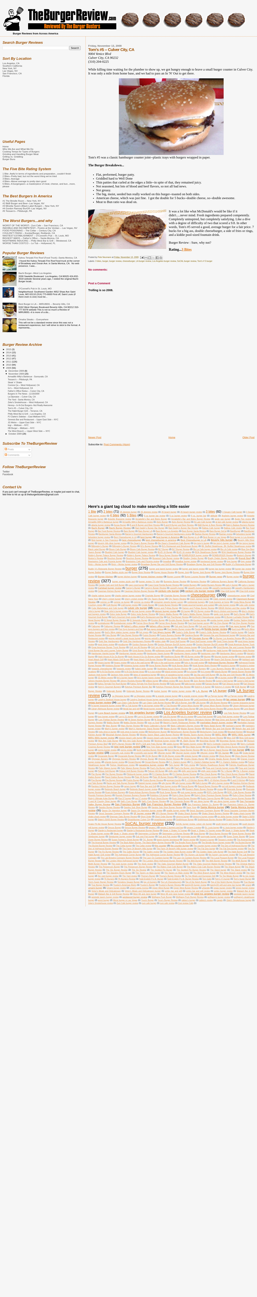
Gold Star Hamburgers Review (137, 641)
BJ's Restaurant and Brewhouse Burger (180, 546)
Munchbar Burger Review (231, 741)
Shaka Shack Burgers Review (215, 813)
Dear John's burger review (116, 611)
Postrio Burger (132, 780)
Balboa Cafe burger (211, 528)
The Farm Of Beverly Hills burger (137, 849)
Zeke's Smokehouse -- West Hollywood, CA (28, 402)
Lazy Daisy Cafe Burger (128, 703)
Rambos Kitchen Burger (243, 783)
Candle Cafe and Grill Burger (112, 585)
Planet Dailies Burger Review (118, 777)
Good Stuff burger (178, 641)
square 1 (153, 828)
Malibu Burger (113, 723)
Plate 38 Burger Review (163, 777)
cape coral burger (136, 585)
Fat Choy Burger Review (243, 623)
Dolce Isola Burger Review (143, 614)
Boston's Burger (244, 555)
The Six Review (139, 870)
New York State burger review (159, 747)
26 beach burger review (191, 512)
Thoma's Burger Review (170, 876)
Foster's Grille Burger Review (212, 632)
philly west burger (189, 771)
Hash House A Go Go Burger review (144, 657)
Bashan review (225, 534)
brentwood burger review (211, 561)
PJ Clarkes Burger (160, 774)
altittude (213, 516)
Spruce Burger (114, 828)
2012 (9, 358)
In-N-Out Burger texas (134, 672)
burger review (115, 261)
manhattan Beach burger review (216, 722)
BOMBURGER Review (222, 555)
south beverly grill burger (227, 824)
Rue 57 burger (124, 798)
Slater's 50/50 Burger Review (111, 819)
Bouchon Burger (114, 558)
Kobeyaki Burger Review (138, 691)
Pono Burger (226, 777)
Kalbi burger (175, 684)
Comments (12, 455)
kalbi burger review (193, 684)
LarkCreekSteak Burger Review (208, 700)
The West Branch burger (204, 873)
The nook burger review (122, 864)
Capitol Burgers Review (211, 585)
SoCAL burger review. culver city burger (194, 824)
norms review (126, 750)
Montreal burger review (165, 741)
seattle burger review (176, 811)
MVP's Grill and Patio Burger (149, 744)
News (179, 747)
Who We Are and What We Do (18, 149)
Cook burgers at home (219, 602)
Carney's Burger (133, 588)
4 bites (114, 515)
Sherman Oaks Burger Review (123, 817)
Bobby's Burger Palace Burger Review (105, 555)
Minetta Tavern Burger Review (197, 735)
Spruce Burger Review (135, 828)
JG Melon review (105, 678)
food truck (236, 629)
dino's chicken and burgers (226, 611)
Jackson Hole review (120, 675)
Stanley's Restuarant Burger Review (143, 830)
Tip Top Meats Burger (229, 876)
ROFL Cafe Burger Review (239, 792)
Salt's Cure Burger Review (153, 801)
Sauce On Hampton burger (114, 811)
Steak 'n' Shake (15, 382)
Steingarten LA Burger (148, 834)
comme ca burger (122, 602)
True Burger (249, 882)
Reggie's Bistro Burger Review (199, 789)
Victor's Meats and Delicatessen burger (143, 891)
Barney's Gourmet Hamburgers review (174, 534)
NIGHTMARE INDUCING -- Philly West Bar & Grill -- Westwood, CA (37, 240)
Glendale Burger (200, 638)
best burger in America (167, 537)
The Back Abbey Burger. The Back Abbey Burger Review (145, 843)
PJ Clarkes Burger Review (184, 774)
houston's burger (228, 666)
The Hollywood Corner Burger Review (163, 855)
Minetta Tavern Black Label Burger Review (159, 735)
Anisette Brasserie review (119, 519)
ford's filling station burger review (120, 632)
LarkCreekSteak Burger (179, 700)
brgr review (246, 561)
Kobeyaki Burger (114, 691)
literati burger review (152, 709)
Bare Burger (129, 531)
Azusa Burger (120, 525)
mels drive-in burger (107, 732)
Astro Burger (162, 522)
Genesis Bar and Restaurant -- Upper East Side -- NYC (33, 419)
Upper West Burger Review (185, 888)
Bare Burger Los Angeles (167, 531)
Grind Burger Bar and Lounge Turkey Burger (108, 650)
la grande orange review (193, 696)
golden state (160, 641)
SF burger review (142, 813)
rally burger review (183, 783)
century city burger (168, 590)
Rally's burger (201, 783)
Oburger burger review (186, 753)
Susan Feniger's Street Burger (125, 840)
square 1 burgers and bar (171, 828)
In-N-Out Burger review (110, 672)
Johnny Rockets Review (131, 681)
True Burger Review (100, 885)
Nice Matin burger (194, 747)
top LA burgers (150, 882)
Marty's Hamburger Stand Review (144, 729)
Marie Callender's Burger (155, 726)
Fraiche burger (237, 632)
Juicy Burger (184, 681)
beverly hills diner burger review (112, 543)
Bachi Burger (98, 528)
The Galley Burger (131, 852)
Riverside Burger (234, 789)
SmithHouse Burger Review (209, 819)
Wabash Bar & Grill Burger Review (113, 894)
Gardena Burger (192, 635)
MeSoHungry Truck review (212, 732)
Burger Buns (9, 159)
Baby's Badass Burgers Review (240, 525)
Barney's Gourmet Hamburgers (139, 534)
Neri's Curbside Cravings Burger (222, 744)
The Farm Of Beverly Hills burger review (175, 849)
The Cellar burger (124, 846)
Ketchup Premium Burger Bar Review (173, 687)
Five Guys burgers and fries (130, 629)
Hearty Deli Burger (201, 659)
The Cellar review (143, 846)
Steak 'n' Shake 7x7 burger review (206, 830)
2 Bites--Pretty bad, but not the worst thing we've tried (30, 176)
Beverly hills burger (222, 539)
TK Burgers (109, 879)
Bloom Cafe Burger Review (142, 549)
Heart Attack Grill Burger (119, 659)
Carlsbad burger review (110, 588)
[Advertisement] (134, 405)
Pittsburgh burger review (137, 774)
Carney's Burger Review (155, 588)
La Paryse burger (216, 696)
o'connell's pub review (120, 753)
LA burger (220, 690)
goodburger (123, 644)
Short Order (146, 817)
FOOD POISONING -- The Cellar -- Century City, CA (29, 230)
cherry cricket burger (111, 599)
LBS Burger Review (218, 703)
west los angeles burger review (211, 893)
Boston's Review (95, 558)
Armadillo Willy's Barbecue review (137, 522)
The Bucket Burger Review (100, 846)
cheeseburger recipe (237, 596)
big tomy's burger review (224, 543)
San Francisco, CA (12, 73)
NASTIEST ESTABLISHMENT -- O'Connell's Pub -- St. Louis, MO (36, 235)
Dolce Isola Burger (118, 614)
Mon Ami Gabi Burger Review (136, 741)
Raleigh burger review (148, 783)
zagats (220, 900)
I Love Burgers (199, 669)
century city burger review (199, 590)
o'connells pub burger (144, 753)
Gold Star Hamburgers (109, 641)
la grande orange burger (167, 696)
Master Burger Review (191, 729)
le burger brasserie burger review (106, 706)
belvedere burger (244, 534)
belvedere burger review (99, 537)
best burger (146, 537)
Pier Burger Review (114, 774)
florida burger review (215, 629)
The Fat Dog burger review (231, 849)
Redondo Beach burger (115, 789)
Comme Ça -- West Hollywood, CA (24, 385)
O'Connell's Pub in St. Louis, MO (35, 288)
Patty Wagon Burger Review (133, 768)
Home (172, 437)
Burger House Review (164, 572)
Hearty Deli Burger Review (226, 659)
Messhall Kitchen (235, 732)
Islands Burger (221, 672)
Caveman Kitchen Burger (109, 591)
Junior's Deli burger (224, 681)
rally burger (166, 783)
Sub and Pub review (167, 836)
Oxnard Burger (134, 762)
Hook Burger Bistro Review (204, 666)
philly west (173, 771)
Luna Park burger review (228, 717)
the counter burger (180, 845)
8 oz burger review (178, 516)
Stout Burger (199, 834)
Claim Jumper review (222, 599)
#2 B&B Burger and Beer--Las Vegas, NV (23, 203)
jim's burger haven (125, 678)
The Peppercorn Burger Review (138, 867)
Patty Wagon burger (108, 768)
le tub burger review (151, 706)
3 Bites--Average (11, 178)
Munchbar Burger (208, 741)
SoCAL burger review (186, 261)
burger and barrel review (193, 569)
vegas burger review (222, 888)
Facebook (8, 474)
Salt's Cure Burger (129, 801)
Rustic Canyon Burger (211, 798)
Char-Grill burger (228, 591)
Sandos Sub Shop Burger (136, 807)
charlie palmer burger (101, 596)
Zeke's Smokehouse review (100, 903)
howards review (123, 669)
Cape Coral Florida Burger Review (163, 585)
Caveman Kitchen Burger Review (139, 591)
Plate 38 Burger (142, 777)
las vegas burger (235, 699)
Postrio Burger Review (153, 780)
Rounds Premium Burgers (100, 795)
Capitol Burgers (190, 585)
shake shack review (97, 817)
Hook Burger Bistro (180, 666)
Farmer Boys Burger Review (171, 623)
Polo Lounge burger (187, 777)
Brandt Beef (245, 558)
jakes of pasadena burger (145, 675)
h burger (199, 650)
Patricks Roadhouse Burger (212, 765)
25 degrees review (149, 512)
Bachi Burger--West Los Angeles (35, 273)
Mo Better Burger (189, 738)
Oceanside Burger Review (129, 756)
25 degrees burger (128, 512)
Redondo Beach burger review (143, 789)
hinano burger (104, 663)
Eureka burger (199, 620)
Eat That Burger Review (178, 617)
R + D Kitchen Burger (194, 780)
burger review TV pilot (149, 582)
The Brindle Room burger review (216, 843)
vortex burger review (223, 891)
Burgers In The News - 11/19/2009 (23, 394)
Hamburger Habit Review (243, 650)
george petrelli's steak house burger (124, 638)
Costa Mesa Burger (242, 602)
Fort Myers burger (162, 632)
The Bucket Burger (242, 843)
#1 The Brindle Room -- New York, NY (22, 200)
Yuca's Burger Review (168, 900)
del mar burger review (141, 611)
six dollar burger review (228, 817)
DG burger (185, 611)
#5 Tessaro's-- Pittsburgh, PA (17, 211)
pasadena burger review (151, 765)
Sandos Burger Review (109, 807)
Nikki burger (210, 747)
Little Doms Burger (187, 709)
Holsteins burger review (134, 666)
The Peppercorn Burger (109, 867)
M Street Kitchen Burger (139, 720)
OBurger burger (164, 753)
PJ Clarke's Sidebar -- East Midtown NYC (27, 416)
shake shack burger (242, 813)
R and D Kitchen (237, 780)
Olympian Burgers (100, 759)
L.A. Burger (202, 691)
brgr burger (232, 561)
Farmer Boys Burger (145, 623)
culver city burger (137, 607)
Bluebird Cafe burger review (141, 552)
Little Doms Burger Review (211, 709)
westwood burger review (135, 897)
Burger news (215, 576)
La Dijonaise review (143, 696)
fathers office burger (159, 626)
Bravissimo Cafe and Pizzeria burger (105, 561)
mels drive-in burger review (132, 732)
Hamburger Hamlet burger (103, 653)
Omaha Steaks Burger (194, 759)
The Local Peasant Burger (222, 858)
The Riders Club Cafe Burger (169, 867)
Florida (198, 629)
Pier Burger (96, 774)
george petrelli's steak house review (160, 638)
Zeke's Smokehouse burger (238, 900)
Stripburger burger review (120, 836)
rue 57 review (141, 798)
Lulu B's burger (170, 717)
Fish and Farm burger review (211, 626)
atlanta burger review (100, 525)
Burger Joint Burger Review (227, 572)
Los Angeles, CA (11, 63)
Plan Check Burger (208, 774)
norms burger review (107, 750)
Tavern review (189, 840)
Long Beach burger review (111, 713)
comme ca (105, 602)
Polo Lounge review (208, 777)
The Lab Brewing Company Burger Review (119, 858)
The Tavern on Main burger (147, 873)
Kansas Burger (212, 684)
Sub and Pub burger (145, 836)
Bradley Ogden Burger (193, 558)
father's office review (134, 626)
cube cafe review (246, 605)
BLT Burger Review (180, 549)
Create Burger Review (168, 605)
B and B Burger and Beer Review (145, 525)
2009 (9, 368)
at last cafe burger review (226, 522)
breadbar (167, 561)
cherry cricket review (134, 599)
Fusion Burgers (149, 635)
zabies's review (206, 900)
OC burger (223, 752)
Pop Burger (96, 780)
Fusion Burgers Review (170, 635)
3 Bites (186, 249)
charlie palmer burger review (128, 596)
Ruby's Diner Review (241, 795)
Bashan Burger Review (205, 534)
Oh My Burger (151, 756)
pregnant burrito (174, 780)
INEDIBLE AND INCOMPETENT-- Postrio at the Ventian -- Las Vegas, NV (40, 228)
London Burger (233, 709)
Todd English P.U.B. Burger (151, 879)
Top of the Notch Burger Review (225, 882)
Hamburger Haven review (185, 653)
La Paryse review (235, 696)
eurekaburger (104, 623)
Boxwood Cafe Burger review (165, 558)
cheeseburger (129, 261)
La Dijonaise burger (121, 696)
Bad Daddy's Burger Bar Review (183, 528)
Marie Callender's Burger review (185, 726)
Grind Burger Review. (142, 650)
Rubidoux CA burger (159, 795)
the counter (160, 845)
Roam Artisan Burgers (115, 792)
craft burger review (129, 605)
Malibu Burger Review (134, 723)
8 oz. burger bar (198, 516)
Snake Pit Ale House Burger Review (104, 824)
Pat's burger (174, 765)
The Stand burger (218, 870)
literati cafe (170, 709)
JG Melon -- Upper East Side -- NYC (24, 422)
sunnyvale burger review (212, 836)
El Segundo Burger (138, 620)
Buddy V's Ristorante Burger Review (105, 569)
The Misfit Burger (239, 861)
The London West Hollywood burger (122, 861)
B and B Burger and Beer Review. (179, 525)
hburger (207, 657)
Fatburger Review (112, 626)
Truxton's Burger (147, 885)
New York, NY (10, 68)
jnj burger (210, 678)
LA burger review (143, 261)
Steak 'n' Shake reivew (124, 834)
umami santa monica (139, 888)
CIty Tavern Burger (156, 599)
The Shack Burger (232, 867)
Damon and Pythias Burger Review (198, 608)
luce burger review (106, 717)
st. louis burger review (233, 828)
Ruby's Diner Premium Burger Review (211, 795)
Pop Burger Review (114, 780)
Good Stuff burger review (201, 641)
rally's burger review (220, 783)
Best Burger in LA (191, 537)
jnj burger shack (244, 678)
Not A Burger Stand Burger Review (183, 750)
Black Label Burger (96, 549)
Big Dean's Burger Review (142, 543)
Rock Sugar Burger (168, 792)
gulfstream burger (164, 650)
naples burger (172, 744)
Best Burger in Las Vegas (214, 537)
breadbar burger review (186, 561)
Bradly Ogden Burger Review (221, 558)
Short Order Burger (164, 817)
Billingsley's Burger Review (124, 546)
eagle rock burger (222, 614)
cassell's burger (177, 588)
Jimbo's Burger (171, 678)
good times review (106, 644)
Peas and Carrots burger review (220, 768)
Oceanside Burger (106, 756)
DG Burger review (202, 611)
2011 (9, 361)
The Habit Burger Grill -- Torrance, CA (25, 411)
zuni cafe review (167, 903)
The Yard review (129, 876)
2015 (9, 349)
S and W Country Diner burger (102, 801)
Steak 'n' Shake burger (235, 830)
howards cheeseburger (102, 669)
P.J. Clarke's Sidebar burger (203, 762)
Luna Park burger (205, 717)
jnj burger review (225, 678)
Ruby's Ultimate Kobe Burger (101, 798)
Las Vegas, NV (10, 71)
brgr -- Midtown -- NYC (18, 425)
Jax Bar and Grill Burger (205, 675)
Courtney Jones (95, 605)
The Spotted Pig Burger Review (191, 870)
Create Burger (147, 605)
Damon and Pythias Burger (166, 608)
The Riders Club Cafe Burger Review (204, 867)
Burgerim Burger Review (175, 582)
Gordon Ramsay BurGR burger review (174, 644)
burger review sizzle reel (123, 582)
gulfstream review (183, 650)
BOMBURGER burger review (195, 555)
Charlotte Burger (152, 596)
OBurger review (207, 753)
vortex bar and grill (173, 891)
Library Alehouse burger (243, 706)
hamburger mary (208, 653)
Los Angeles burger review (164, 261)
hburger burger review (224, 657)
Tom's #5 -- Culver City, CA (20, 408)
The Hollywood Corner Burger (128, 855)
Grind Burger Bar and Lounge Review (234, 647)
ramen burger (130, 786)
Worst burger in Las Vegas (125, 900)
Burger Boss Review (141, 572)
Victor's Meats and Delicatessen (106, 891)
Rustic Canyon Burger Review (237, 798)
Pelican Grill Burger (106, 771)
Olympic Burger (147, 759)
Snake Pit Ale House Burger (239, 819)
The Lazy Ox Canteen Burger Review (189, 858)
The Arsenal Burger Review (103, 843)
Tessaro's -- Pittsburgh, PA (20, 379)
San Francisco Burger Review (164, 804)
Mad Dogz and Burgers (226, 720)
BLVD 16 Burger (165, 552)
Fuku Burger (111, 635)
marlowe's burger (233, 726)
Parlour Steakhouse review (122, 765)
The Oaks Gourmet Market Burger (173, 864)
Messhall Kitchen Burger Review (121, 735)
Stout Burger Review (218, 834)
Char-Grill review (246, 591)
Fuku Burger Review (129, 635)
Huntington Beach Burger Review (172, 669)
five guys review (155, 629)
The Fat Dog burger (206, 849)
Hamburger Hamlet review (131, 653)
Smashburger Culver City (139, 819)
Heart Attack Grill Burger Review (148, 659)
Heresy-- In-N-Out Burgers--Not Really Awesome (30, 405)
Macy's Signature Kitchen (199, 720)
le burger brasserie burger (242, 703)
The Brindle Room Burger (186, 843)
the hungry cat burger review (222, 855)
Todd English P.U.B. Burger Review (183, 879)
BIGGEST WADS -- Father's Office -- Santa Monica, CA (31, 238)
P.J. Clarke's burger (178, 762)
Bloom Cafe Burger (117, 549)
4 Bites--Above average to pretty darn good (24, 181)
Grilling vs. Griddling (13, 156)
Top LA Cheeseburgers (171, 882)
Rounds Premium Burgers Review (131, 795)
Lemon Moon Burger (190, 706)
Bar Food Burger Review (109, 531)
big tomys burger (246, 543)
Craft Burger (111, 605)
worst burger (103, 900)
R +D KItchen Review (217, 780)
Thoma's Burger (148, 876)
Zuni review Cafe (185, 903)
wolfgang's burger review (218, 897)
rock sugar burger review (192, 792)
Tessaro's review (225, 840)
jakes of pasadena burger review (175, 675)
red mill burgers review (232, 786)
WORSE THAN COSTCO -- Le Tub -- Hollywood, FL (29, 243)
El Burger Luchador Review (236, 617)
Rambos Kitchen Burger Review (105, 786)
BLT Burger (163, 549)
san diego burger (201, 801)
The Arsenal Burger (245, 840)
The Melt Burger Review (216, 861)
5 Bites (131, 515)
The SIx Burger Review (117, 870)
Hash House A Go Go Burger (111, 657)
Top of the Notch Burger (196, 882)
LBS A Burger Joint (183, 703)
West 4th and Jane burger (145, 894)
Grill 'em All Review (138, 647)
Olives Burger (225, 756)
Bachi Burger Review (120, 528)
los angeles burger (142, 712)
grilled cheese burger (187, 647)
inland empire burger (174, 672)
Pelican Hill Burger (156, 771)
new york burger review (127, 746)
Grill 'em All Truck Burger (162, 647)
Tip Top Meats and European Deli (200, 876)
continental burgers (196, 602)
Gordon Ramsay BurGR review (210, 644)
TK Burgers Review (126, 879)
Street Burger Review (241, 834)
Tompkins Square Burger (128, 882)
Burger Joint (183, 572)
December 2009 (17, 371)
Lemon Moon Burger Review (216, 706)
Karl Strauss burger (231, 684)
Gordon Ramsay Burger (143, 644)
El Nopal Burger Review (115, 620)
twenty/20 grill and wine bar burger (226, 885)
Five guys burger (237, 626)
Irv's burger (192, 672)
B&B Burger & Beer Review (210, 525)
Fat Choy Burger (220, 623)
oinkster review (208, 756)
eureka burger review (220, 620)
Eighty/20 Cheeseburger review (206, 617)
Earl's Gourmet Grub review (123, 617)
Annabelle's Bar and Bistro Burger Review (191, 519)
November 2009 (17, 374)
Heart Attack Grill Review (178, 659)
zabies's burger (188, 900)
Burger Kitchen (105, 576)
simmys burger (182, 817)
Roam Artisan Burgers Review (142, 792)
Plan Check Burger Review (233, 774)
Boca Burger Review (168, 555)
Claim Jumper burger (199, 599)
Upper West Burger (161, 888)
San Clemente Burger (180, 801)
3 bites (98, 261)
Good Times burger (225, 641)
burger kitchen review (152, 576)
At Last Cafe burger (203, 522)
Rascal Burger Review (208, 786)
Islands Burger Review (241, 672)
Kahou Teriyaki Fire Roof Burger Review (148, 684)
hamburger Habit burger (217, 650)
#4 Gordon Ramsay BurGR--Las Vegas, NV (25, 208)
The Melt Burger (194, 861)
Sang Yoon (191, 807)
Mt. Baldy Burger (187, 741)
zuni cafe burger (149, 903)
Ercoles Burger (158, 620)
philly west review (209, 771)
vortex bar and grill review (198, 891)
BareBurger (235, 531)
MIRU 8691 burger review (101, 737)
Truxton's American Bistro (124, 885)
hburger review (245, 657)
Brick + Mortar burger (98, 564)
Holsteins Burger (112, 666)
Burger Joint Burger (202, 572)
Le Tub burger (131, 706)
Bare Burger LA (145, 531)
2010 (9, 364)
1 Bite (92, 511)
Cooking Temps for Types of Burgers (21, 151)
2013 (9, 355)
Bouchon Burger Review (137, 558)
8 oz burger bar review (154, 516)
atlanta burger (248, 522)
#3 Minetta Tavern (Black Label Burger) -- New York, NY (31, 206)
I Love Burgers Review (220, 669)
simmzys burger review (203, 817)
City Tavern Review (177, 599)
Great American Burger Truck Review (108, 647)
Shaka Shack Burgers (188, 813)
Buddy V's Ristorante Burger (238, 564)
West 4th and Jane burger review (175, 894)
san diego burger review (224, 801)
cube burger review (227, 605)
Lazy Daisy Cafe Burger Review (156, 703)
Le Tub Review (170, 706)
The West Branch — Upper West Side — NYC (29, 431)
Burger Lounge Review (195, 577)
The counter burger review (205, 846)
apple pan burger (223, 519)
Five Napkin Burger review (179, 629)
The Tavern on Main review (176, 873)
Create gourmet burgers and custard (198, 605)
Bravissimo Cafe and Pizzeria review (142, 561)
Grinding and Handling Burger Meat (20, 154)
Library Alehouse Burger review (105, 709)
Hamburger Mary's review (231, 653)
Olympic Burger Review (169, 759)
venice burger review (245, 888)
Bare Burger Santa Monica (194, 531)
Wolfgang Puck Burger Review (190, 897)
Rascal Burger (187, 786)
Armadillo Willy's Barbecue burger (103, 522)
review (220, 789)
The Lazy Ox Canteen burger (156, 858)
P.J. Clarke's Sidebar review (231, 762)
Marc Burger (111, 726)
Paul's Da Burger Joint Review (188, 768)
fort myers (144, 632)
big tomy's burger (202, 543)
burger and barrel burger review (163, 569)
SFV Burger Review (165, 813)
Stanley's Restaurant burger (110, 830)
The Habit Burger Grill (237, 852)
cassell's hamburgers (221, 588)
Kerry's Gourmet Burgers (109, 687)
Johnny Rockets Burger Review (102, 681)
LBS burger (201, 703)
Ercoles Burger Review (179, 620)
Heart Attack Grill (96, 659)
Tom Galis (206, 879)
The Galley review (151, 852)
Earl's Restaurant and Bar (151, 617)
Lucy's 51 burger (126, 717)
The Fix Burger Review (108, 852)
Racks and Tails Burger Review (120, 783)
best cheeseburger (131, 540)
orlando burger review (114, 762)
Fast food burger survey (199, 623)
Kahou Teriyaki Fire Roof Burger (112, 684)
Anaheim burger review (232, 516)
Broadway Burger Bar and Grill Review (204, 564)
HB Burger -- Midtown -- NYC (21, 428)
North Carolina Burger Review (150, 750)
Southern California (12, 65)
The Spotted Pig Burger (161, 870)
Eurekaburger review (123, 623)
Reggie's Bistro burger (171, 789)
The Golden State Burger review (177, 852)
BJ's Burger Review (149, 546)
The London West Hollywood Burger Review (162, 861)
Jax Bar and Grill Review (230, 675)
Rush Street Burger (159, 798)
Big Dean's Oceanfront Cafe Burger (174, 543)
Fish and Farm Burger (184, 626)
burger (105, 261)
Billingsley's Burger (99, 546)
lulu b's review (187, 717)
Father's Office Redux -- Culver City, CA (26, 391)
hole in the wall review (194, 663)
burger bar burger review (220, 569)
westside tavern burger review (105, 897)
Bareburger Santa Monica (110, 534)
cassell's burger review (198, 588)
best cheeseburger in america (161, 540)
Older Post (248, 437)
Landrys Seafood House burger (112, 700)
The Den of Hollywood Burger (234, 846)
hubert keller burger (144, 669)
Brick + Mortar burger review (124, 564)
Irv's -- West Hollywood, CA (20, 388)
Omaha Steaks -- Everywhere (34, 319)
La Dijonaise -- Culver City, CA (22, 396)
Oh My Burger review (171, 756)
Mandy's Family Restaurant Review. (179, 723)
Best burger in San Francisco (104, 540)
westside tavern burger (244, 894)
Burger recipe (233, 577)
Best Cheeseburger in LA (125, 537)
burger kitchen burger (127, 577)
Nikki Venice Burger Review (232, 747)
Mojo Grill (231, 738)
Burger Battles (94, 572)
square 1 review (194, 828)
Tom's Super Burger (243, 879)
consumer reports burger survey (168, 602)
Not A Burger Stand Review (215, 750)
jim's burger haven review (148, 678)
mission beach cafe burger (131, 738)
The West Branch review (231, 873)
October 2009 (15, 434)
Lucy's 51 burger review (148, 717)
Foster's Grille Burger (185, 632)
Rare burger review (168, 786)
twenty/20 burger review (195, 885)
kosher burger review (182, 691)
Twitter (6, 471)
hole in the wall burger (140, 663)
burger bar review (243, 569)
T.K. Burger (148, 840)
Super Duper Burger (236, 836)
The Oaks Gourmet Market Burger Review (212, 864)
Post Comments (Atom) (117, 444)
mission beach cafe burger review (162, 738)
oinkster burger (191, 756)
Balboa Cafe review (233, 528)
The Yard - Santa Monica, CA (21, 399)
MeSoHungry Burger (157, 732)
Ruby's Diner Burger (181, 795)
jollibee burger (152, 681)
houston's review (246, 666)
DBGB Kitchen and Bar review (232, 608)
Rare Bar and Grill (148, 786)
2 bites (108, 511)
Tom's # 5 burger (204, 261)
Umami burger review (116, 888)
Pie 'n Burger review (245, 771)
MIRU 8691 (221, 734)
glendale (184, 638)
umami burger (95, 887)
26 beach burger (168, 512)
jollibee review (168, 681)
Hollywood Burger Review (221, 662)
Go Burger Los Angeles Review (227, 638)
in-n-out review (154, 672)
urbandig (206, 888)
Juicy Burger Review (203, 681)
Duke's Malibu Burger (169, 614)
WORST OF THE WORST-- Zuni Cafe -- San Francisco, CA (33, 225)
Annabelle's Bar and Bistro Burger (151, 519)
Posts (9, 449)
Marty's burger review (114, 729)
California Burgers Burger (222, 582)
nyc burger (238, 749)
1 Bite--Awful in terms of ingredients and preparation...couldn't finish (37, 173)
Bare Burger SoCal (217, 531)
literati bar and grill (131, 709)
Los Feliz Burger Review (235, 713)
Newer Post (94, 437)
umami (248, 885)
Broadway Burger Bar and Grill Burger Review (162, 564)
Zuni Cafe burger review (127, 903)
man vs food (153, 723)
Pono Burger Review (245, 777)
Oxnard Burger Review (155, 762)
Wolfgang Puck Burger (162, 897)
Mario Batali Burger (213, 726)
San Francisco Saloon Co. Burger (203, 804)
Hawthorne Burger (172, 657)
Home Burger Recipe (158, 666)
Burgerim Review (198, 582)
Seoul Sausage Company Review (114, 813)
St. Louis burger (212, 828)
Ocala (236, 753)
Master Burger (170, 729)
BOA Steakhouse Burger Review (236, 552)
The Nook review (145, 864)
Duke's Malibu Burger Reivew (196, 614)
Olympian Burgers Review (124, 759)
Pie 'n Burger (226, 771)
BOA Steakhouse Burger (206, 552)
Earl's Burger (240, 614)
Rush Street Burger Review (184, 798)
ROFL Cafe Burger (215, 792)
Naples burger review (193, 744)
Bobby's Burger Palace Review (141, 555)
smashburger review (163, 819)
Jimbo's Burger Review (191, 678)
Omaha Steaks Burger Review (222, 759)
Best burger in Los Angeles (242, 537)
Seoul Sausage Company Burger (205, 811)
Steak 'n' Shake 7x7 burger (175, 830)
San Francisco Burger (127, 804)
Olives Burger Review (244, 756)
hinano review (120, 663)
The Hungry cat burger (194, 855)
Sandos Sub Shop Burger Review (166, 807)
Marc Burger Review (130, 726)
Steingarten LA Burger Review (176, 834)
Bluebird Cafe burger (114, 552)
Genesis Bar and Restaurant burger (219, 635)
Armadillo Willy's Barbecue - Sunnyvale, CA (28, 376)
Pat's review (189, 765)
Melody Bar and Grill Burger (218, 729)
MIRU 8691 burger (241, 734)
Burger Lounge (174, 577)
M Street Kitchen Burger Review (169, 720)
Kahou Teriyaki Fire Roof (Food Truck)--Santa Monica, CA (48, 257)
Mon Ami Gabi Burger (108, 741)
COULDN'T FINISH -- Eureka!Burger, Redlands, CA (29, 233)
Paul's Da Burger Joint (160, 768)
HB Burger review (192, 657)
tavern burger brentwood (168, 840)
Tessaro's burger (206, 840)
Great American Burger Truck (241, 644)
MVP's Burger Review (122, 744)
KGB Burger (240, 687)
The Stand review (238, 870)
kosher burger (160, 691)
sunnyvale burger (189, 836)
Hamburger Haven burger (158, 653)
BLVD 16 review (183, 552)
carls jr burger (231, 585)
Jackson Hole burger (97, 675)
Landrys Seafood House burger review (147, 700)
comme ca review (142, 602)
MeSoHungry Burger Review (183, 732)
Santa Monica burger (212, 807)
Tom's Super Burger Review (101, 882)
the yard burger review (108, 876)
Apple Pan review (243, 519)
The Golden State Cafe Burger (210, 852)
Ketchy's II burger (203, 687)
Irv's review (206, 672)
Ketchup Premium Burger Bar (138, 687)
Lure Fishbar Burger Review (111, 720)
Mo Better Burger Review (211, 738)
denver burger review (166, 611)
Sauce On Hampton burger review (147, 811)
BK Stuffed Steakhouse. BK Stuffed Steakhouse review (226, 546)
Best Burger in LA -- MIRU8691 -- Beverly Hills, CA (44, 304)
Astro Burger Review (181, 522)
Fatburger (95, 626)
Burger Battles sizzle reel (116, 572)
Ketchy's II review (223, 687)
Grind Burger (207, 647)
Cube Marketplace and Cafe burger (107, 608)
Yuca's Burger (147, 900)
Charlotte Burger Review (175, 596)
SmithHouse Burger (185, 819)
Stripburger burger (96, 836)
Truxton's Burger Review (170, 885)
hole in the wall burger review (167, 663)
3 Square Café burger (232, 512)
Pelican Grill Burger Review (131, 771)
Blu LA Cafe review (228, 549)
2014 (9, 352)
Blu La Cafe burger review (205, 549)
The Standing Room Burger (119, 873)
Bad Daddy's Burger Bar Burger (149, 528)
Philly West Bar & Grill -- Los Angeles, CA (27, 414)
